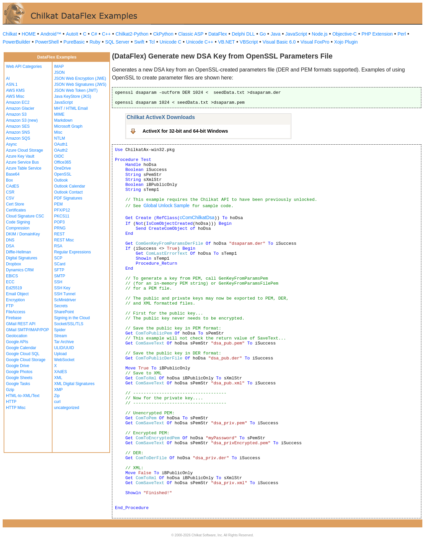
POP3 (59, 222)
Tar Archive (64, 341)
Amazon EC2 (18, 102)
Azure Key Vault (20, 156)
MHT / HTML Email (71, 108)
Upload (60, 353)
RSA (58, 246)
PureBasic (74, 42)
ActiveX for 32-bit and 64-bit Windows (185, 131)
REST (59, 234)
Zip (57, 395)
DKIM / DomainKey (23, 234)
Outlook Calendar (69, 186)
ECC (10, 282)
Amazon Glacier (20, 108)
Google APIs (17, 341)
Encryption (15, 300)
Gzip (10, 389)
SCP (58, 258)
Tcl (152, 42)
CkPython (163, 34)
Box (9, 180)
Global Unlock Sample (167, 205)
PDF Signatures (68, 198)
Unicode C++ (199, 42)
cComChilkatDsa (197, 217)
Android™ (51, 34)
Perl (401, 34)
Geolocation (16, 336)
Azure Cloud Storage (24, 150)
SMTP (59, 276)
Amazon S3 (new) (22, 120)
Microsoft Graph (68, 126)
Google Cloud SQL (23, 353)
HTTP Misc (16, 407)
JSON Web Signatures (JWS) (80, 84)
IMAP (59, 66)
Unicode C (170, 42)
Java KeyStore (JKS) (72, 96)
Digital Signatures (21, 258)
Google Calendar (21, 347)
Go (263, 34)
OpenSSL (62, 174)
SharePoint (64, 312)
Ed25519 (14, 288)
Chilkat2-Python (132, 34)
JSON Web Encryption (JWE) (80, 78)
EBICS (12, 276)
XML (58, 377)
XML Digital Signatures (74, 383)
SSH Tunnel (64, 294)
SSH (58, 282)
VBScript (249, 42)
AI (8, 78)
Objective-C (344, 34)
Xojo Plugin (346, 42)
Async (11, 144)
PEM (58, 204)
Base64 (13, 174)
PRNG (60, 228)
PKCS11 (61, 216)
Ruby (94, 42)
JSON (59, 72)
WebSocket (64, 359)
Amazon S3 (16, 114)
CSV (10, 198)
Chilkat (10, 34)
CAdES (12, 186)
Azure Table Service (24, 168)
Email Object (17, 294)
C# (94, 34)
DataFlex (217, 34)
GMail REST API (20, 324)
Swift (139, 42)
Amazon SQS (18, 138)
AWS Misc (15, 96)
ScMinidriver (65, 300)
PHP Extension (377, 34)
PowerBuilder (16, 42)
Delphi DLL (243, 34)
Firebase (14, 318)
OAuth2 (61, 150)
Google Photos (19, 371)
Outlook (61, 180)
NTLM (59, 138)
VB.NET (226, 42)
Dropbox (13, 264)
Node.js (319, 34)
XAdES (60, 371)
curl (57, 401)
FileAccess (15, 312)
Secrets (61, 306)
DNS (10, 240)
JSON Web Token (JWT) (76, 90)
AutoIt (72, 34)
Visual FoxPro (314, 42)
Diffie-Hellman (18, 252)
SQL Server (117, 42)
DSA (10, 246)
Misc (58, 132)
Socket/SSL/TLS (68, 324)
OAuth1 (61, 144)
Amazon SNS (18, 132)
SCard (59, 264)
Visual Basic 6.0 (279, 42)
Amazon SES (18, 126)
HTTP (11, 401)
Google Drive (17, 365)
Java (275, 34)
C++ (106, 34)
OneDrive (62, 168)
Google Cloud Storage (26, 359)
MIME (59, 114)
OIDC (59, 156)
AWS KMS (15, 90)
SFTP (59, 270)
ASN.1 (12, 84)
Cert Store (15, 204)
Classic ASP (190, 34)
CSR (10, 192)
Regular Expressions (72, 252)
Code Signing (18, 222)
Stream (60, 336)
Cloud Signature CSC (25, 216)
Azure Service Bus (22, 162)
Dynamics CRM (20, 270)
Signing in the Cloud (72, 318)
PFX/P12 (62, 210)
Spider (60, 330)
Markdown (63, 120)
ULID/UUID (64, 347)
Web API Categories (24, 66)
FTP (10, 306)
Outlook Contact (68, 192)
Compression (18, 228)
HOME (29, 34)
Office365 (62, 162)
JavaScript (296, 34)
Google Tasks (18, 383)
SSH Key (62, 288)
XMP (58, 389)
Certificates (16, 210)
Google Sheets (19, 377)
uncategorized (66, 407)
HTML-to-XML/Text (23, 395)
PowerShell (47, 42)
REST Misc (64, 240)
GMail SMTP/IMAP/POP (27, 330)
